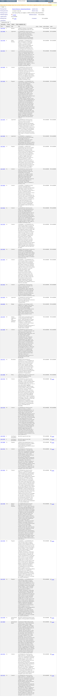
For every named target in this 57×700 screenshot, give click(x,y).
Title (19, 26)
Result (40, 26)
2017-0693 (3, 259)
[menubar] (13, 24)
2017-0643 (3, 470)
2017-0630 (3, 81)
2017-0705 (3, 540)
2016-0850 (3, 304)
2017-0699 (3, 329)
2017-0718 (3, 379)
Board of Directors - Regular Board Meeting (21, 9)
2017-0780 (3, 617)
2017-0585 (3, 136)
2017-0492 (3, 67)
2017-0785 (3, 439)
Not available (41, 14)
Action (37, 26)
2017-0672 (3, 50)
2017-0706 (3, 40)
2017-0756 (3, 28)
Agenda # (8, 26)
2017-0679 (3, 169)
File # (2, 26)
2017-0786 (3, 503)
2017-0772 (3, 359)
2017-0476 (3, 119)
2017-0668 (3, 31)
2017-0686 (3, 374)
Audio (15, 18)
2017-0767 (3, 316)
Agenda (14, 14)
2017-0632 (3, 207)
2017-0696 (3, 442)
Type (12, 26)
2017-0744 (3, 407)
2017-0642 (3, 249)
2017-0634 (3, 297)
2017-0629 (3, 185)
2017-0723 (3, 449)
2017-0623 (3, 284)
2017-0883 (3, 621)
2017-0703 (3, 224)
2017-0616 (3, 146)
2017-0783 (3, 436)
